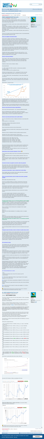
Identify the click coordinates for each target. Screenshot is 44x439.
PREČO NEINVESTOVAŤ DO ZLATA (11, 13)
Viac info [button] (15, 437)
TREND (12, 304)
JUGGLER (32, 22)
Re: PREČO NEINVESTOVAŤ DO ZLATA (10, 292)
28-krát (35, 302)
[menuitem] (9, 9)
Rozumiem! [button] (37, 436)
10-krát (36, 26)
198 (34, 24)
